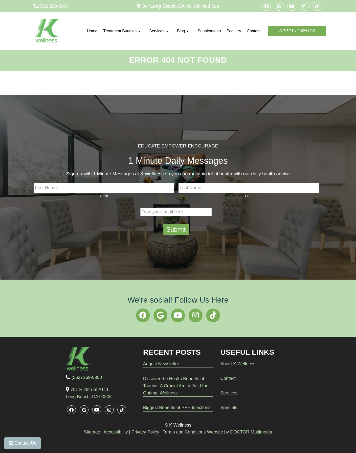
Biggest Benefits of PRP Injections (177, 407)
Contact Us (22, 443)
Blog (181, 31)
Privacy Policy (145, 432)
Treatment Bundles (120, 31)
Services (156, 31)
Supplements (209, 31)
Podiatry (233, 31)
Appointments (297, 30)
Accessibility (116, 432)
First (104, 196)
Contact (253, 31)
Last (249, 196)
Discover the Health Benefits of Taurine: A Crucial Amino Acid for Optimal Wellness (175, 385)
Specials (228, 407)
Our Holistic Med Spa (179, 6)
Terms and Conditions (184, 432)
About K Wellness (237, 363)
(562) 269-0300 (53, 6)
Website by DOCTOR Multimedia (239, 432)
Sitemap (92, 432)
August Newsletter (161, 363)
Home (92, 31)
